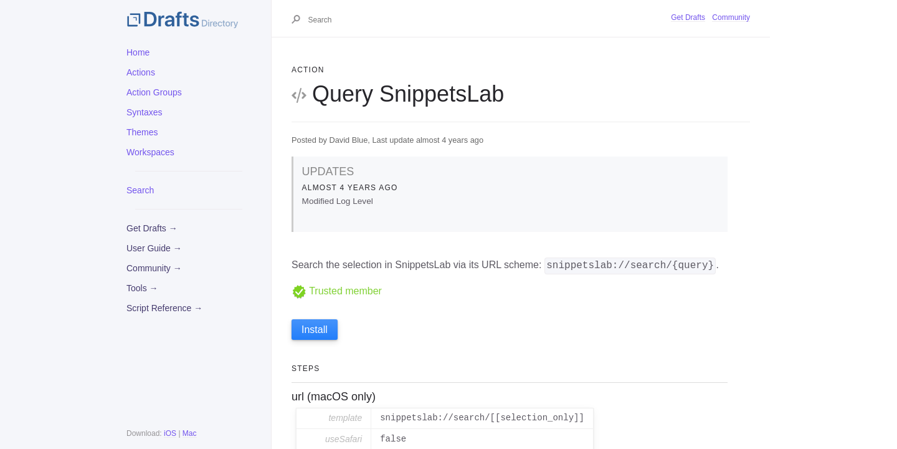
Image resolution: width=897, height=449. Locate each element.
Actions (140, 72)
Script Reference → (164, 308)
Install (314, 329)
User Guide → (154, 248)
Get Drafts (688, 17)
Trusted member (337, 291)
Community (731, 17)
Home (138, 52)
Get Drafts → (152, 228)
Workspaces (150, 152)
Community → (154, 268)
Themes (142, 132)
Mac (190, 433)
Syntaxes (144, 112)
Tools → (142, 288)
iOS (170, 433)
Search (140, 190)
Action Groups (154, 92)
